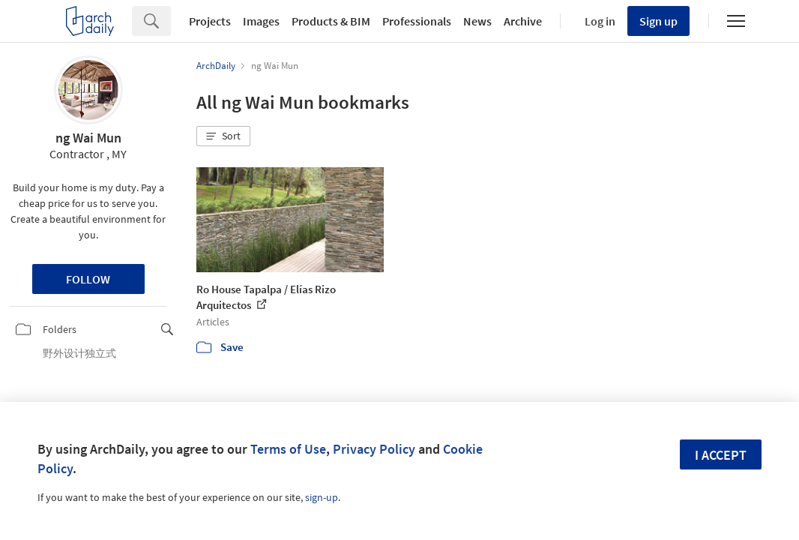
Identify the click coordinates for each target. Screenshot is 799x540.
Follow (88, 279)
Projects (210, 21)
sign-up (321, 497)
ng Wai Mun (88, 137)
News (477, 21)
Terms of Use (288, 449)
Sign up (658, 21)
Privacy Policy (374, 449)
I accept (721, 455)
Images (261, 21)
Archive (523, 21)
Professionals (416, 21)
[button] (223, 136)
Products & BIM (331, 21)
